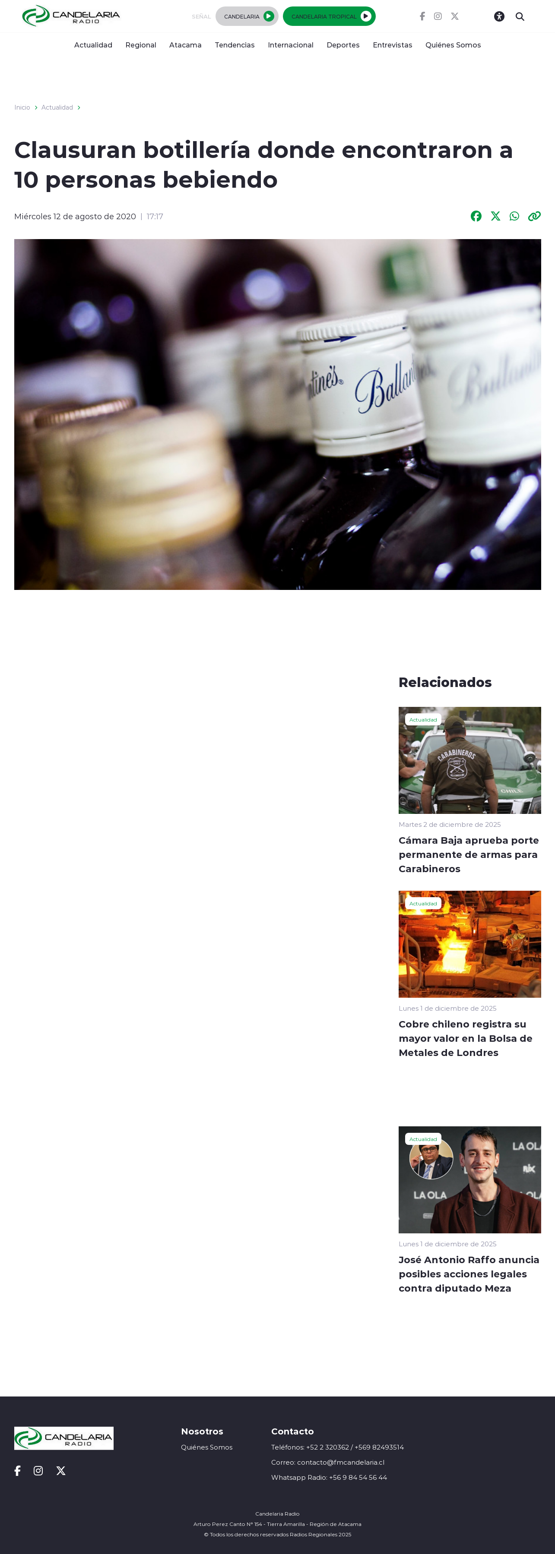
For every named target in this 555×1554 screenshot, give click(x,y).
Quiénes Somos (453, 44)
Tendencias (235, 44)
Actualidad (93, 44)
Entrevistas (392, 44)
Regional (140, 44)
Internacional (291, 44)
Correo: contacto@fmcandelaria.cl (327, 1462)
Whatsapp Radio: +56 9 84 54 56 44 (329, 1477)
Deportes (343, 44)
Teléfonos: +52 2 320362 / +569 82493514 (337, 1447)
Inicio (22, 107)
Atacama (185, 44)
